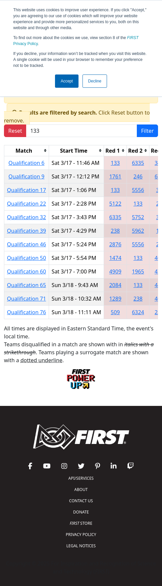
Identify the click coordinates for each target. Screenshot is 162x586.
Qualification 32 (26, 217)
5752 (138, 217)
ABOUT (80, 489)
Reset (15, 130)
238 (115, 230)
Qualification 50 (26, 258)
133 (115, 163)
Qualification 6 (27, 163)
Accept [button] (67, 81)
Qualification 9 (27, 176)
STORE (81, 523)
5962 (138, 230)
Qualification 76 (26, 312)
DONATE (81, 512)
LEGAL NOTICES (81, 546)
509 (115, 312)
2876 (115, 244)
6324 (138, 312)
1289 (115, 298)
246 (138, 176)
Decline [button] (94, 81)
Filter (147, 130)
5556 (138, 190)
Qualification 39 (26, 230)
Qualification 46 (26, 244)
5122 (115, 203)
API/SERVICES (80, 478)
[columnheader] (26, 150)
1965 (138, 271)
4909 (115, 271)
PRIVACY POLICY (81, 534)
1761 (115, 176)
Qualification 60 (26, 271)
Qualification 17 (26, 190)
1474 (115, 258)
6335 (138, 163)
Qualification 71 (26, 298)
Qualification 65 (26, 285)
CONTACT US (81, 501)
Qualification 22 (26, 203)
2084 (115, 285)
